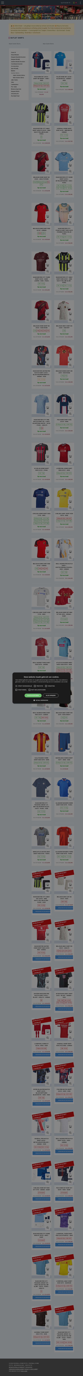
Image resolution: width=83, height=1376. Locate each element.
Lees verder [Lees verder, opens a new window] (64, 682)
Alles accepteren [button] (33, 695)
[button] (41, 700)
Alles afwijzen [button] (51, 695)
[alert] (41, 688)
